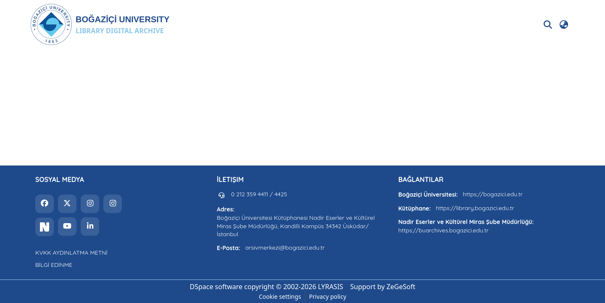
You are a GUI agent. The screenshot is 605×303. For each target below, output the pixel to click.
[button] (99, 24)
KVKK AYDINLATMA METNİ (71, 252)
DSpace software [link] (215, 286)
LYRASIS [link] (330, 286)
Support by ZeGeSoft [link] (383, 286)
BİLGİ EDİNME (53, 265)
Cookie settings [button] (280, 296)
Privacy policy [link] (328, 296)
